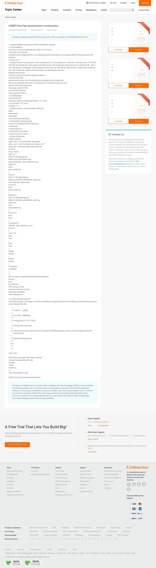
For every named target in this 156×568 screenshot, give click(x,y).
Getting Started (61, 485)
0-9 (116, 539)
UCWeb (108, 553)
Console (123, 3)
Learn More (119, 50)
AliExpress (52, 553)
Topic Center (34, 535)
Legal (50, 549)
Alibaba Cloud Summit (15, 495)
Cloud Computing (50, 535)
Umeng (114, 553)
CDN (54, 528)
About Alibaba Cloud (14, 471)
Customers (11, 481)
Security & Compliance (112, 478)
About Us (20, 549)
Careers (8, 549)
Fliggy (82, 553)
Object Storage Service (82, 528)
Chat (89, 425)
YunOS (87, 553)
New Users (127, 531)
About (44, 10)
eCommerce (100, 528)
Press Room (108, 481)
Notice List (62, 549)
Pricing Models (12, 474)
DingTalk (127, 553)
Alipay (133, 553)
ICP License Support (63, 481)
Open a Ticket (93, 439)
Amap (102, 553)
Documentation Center (112, 471)
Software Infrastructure (92, 531)
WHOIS (107, 485)
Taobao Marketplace (24, 553)
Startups (10, 488)
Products (55, 10)
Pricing (79, 10)
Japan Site (33, 531)
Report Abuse (85, 481)
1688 (69, 553)
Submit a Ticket (85, 474)
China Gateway (61, 478)
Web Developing (95, 535)
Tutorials (109, 535)
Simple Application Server (40, 474)
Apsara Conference (14, 491)
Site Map (107, 488)
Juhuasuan (42, 553)
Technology (59, 471)
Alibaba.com (61, 553)
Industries (66, 535)
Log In (133, 3)
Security (128, 528)
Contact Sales (144, 10)
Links (75, 549)
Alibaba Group (10, 553)
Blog (57, 488)
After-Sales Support (87, 478)
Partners (104, 10)
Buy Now (138, 50)
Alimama (75, 553)
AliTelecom (95, 553)
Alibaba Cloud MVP (111, 474)
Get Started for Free (17, 444)
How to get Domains (70, 531)
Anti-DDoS (65, 528)
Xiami (120, 553)
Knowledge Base (61, 474)
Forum (82, 488)
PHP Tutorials (123, 535)
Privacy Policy (36, 549)
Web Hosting (115, 528)
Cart (113, 3)
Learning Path (112, 531)
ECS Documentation (50, 531)
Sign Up (145, 3)
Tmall (35, 553)
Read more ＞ (84, 37)
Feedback (83, 485)
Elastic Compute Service (38, 528)
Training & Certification (64, 495)
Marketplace (91, 10)
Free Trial (34, 471)
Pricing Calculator (86, 491)
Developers (79, 535)
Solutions (67, 10)
